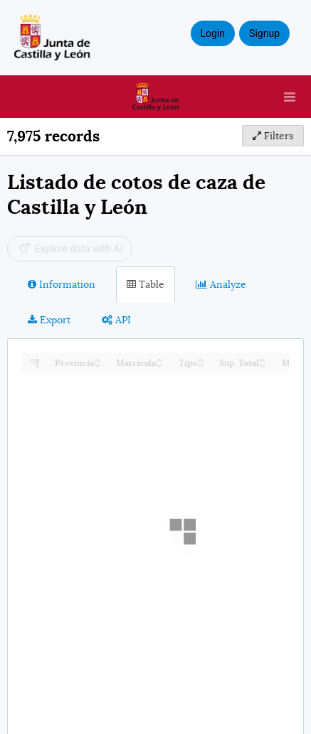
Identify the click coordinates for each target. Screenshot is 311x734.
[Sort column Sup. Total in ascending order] (262, 359)
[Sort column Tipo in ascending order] (200, 359)
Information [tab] (61, 284)
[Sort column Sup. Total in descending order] (262, 364)
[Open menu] (289, 96)
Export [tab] (49, 319)
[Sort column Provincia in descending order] (97, 364)
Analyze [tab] (221, 284)
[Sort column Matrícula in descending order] (159, 364)
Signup (264, 33)
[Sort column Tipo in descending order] (200, 364)
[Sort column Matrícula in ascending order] (159, 359)
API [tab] (116, 319)
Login (213, 33)
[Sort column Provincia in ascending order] (97, 359)
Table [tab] (145, 284)
